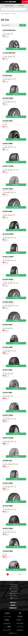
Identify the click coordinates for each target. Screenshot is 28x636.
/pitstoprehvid (14, 595)
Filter (22, 25)
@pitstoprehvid (14, 598)
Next (20, 574)
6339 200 (22, 5)
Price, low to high (6, 25)
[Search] (14, 9)
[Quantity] (3, 49)
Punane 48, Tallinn (9, 5)
